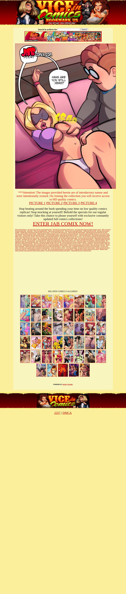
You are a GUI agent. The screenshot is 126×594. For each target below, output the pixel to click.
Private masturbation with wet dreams (58, 245)
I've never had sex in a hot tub (85, 238)
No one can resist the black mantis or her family (58, 250)
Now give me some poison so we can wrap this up (60, 249)
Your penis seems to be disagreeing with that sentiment (91, 240)
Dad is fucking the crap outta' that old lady (34, 235)
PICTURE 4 (89, 203)
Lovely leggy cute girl (21, 249)
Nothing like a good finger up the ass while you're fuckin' (35, 232)
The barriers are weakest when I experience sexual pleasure (34, 247)
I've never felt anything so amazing (49, 238)
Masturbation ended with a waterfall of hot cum (35, 245)
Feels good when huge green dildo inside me (47, 236)
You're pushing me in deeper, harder (101, 235)
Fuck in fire (30, 231)
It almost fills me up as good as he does (81, 250)
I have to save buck (66, 246)
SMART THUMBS (67, 384)
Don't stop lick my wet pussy (97, 245)
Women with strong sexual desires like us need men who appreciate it (43, 246)
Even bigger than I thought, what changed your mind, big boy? (62, 235)
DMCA (67, 412)
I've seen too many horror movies (86, 247)
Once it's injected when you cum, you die (70, 243)
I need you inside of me (85, 235)
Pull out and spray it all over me (31, 238)
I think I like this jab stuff (89, 231)
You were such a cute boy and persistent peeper (40, 229)
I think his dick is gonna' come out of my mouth (86, 249)
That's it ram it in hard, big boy (56, 231)
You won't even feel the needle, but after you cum (46, 243)
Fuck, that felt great (41, 240)
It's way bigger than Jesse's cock (59, 232)
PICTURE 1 (37, 203)
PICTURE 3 (71, 203)
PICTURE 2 (54, 203)
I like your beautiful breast (40, 231)
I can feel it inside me (87, 243)
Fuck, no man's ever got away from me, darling (74, 242)
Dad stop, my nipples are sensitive (24, 243)
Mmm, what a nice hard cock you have (25, 236)
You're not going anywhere (103, 247)
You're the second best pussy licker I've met (50, 242)
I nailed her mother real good (102, 239)
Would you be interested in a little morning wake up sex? (61, 240)
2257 (57, 412)
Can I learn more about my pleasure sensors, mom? (88, 229)
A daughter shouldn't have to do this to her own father (86, 246)
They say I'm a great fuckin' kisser (73, 231)
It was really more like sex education (68, 233)
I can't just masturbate (71, 247)
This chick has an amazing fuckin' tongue (63, 229)
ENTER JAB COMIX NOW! (63, 224)
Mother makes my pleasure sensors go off (48, 233)
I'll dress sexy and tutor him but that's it (84, 239)
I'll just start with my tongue (58, 247)
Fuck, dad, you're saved (67, 239)
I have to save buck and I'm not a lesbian (79, 245)
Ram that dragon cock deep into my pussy (96, 232)
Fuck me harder (31, 240)
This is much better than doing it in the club (49, 239)
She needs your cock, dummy (29, 239)
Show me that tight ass (21, 229)
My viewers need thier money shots (68, 238)
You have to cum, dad (20, 240)
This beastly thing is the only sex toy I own (70, 236)
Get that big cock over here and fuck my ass (98, 242)
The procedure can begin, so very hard (37, 249)
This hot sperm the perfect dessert (76, 232)
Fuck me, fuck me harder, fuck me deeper (25, 233)
